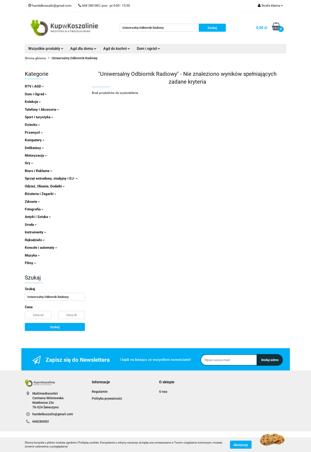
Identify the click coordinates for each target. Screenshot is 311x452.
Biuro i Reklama (38, 171)
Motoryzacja (36, 155)
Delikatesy (34, 148)
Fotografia (34, 209)
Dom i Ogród (36, 94)
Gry (29, 163)
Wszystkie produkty (45, 48)
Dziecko (32, 125)
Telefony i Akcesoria (42, 109)
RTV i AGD (34, 86)
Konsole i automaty (41, 248)
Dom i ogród (148, 48)
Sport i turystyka (39, 117)
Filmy (30, 263)
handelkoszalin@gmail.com (52, 414)
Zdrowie (32, 202)
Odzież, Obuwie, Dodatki (45, 186)
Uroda (31, 225)
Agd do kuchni (116, 48)
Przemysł (34, 132)
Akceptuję (240, 444)
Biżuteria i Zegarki (40, 194)
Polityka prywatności (107, 398)
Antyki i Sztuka (38, 217)
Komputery (35, 140)
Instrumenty (35, 232)
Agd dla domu (83, 48)
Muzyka (32, 255)
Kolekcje (33, 102)
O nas (163, 391)
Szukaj (55, 327)
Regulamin (100, 391)
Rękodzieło (35, 240)
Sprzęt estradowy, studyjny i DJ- (51, 178)
